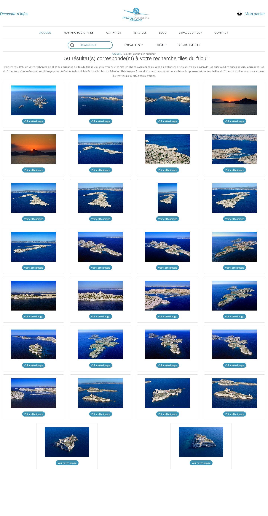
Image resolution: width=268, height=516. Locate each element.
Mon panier (255, 13)
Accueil (45, 32)
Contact (221, 32)
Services (140, 32)
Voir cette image (33, 121)
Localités (132, 45)
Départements (189, 45)
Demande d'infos (14, 13)
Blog (163, 32)
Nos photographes (79, 32)
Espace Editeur (190, 32)
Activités (113, 32)
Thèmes (160, 45)
